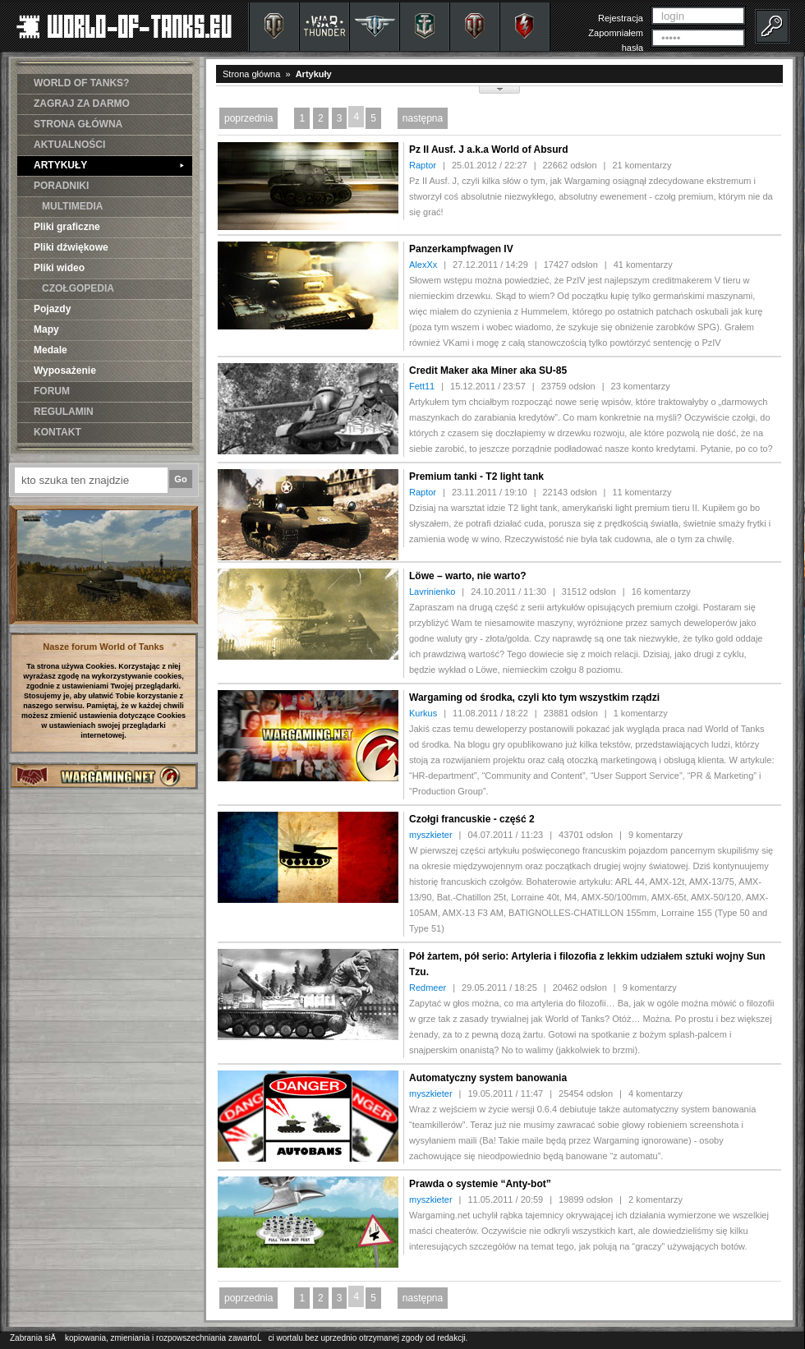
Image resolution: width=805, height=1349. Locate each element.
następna (422, 118)
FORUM (52, 391)
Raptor (422, 165)
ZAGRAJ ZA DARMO (82, 103)
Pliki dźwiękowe (71, 247)
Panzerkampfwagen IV (461, 249)
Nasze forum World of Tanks (103, 646)
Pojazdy (52, 309)
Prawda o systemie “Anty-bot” (480, 1184)
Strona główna (251, 74)
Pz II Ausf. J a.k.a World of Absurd (488, 149)
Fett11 (422, 386)
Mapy (46, 329)
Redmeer (427, 987)
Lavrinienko (432, 591)
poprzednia (248, 118)
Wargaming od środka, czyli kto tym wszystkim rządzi (534, 697)
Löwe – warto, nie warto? (468, 576)
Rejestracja (620, 18)
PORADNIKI (61, 185)
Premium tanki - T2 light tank (476, 476)
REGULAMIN (64, 411)
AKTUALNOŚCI (69, 144)
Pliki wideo (59, 268)
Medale (50, 350)
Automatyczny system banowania (488, 1078)
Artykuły (314, 74)
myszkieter (431, 835)
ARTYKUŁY (109, 165)
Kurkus (423, 713)
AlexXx (423, 264)
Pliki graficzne (67, 227)
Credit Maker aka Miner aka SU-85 (488, 370)
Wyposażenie (65, 370)
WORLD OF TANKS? (81, 83)
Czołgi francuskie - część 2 (472, 819)
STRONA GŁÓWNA (78, 124)
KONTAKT (57, 432)
